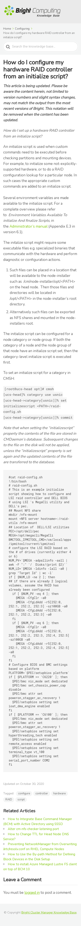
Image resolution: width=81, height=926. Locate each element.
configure (24, 793)
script (21, 799)
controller (41, 793)
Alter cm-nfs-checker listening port (33, 829)
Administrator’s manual (29, 226)
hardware (59, 793)
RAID (8, 799)
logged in (32, 892)
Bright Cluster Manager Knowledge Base (48, 912)
